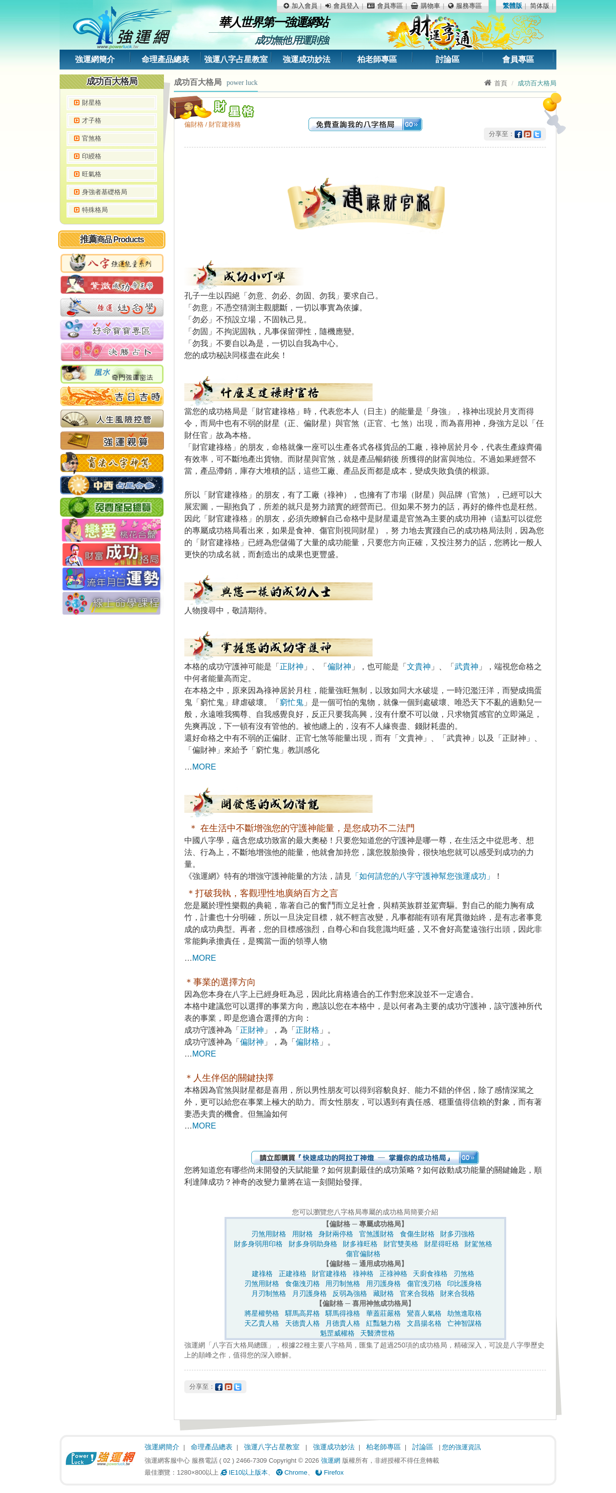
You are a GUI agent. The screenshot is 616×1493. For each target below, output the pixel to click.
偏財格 (307, 1042)
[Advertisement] (112, 772)
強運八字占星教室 (236, 59)
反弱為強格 (349, 1293)
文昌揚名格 (424, 1323)
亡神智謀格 (464, 1323)
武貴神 (466, 666)
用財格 (302, 1234)
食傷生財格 (417, 1234)
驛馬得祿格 (342, 1313)
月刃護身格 (309, 1293)
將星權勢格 (261, 1313)
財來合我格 (457, 1293)
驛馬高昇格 (302, 1313)
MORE (204, 767)
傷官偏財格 (363, 1254)
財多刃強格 (457, 1234)
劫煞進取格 (464, 1313)
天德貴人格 (302, 1323)
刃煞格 (464, 1274)
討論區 (448, 59)
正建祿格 (293, 1274)
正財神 (292, 666)
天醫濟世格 (377, 1333)
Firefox (329, 1472)
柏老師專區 (377, 59)
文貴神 (419, 666)
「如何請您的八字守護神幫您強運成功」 (422, 876)
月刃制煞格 (268, 1293)
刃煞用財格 (268, 1234)
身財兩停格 (335, 1234)
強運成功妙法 (306, 59)
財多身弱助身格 (313, 1244)
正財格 (307, 1030)
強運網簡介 (95, 59)
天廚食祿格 (430, 1274)
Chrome (292, 1472)
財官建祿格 (329, 1274)
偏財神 (339, 666)
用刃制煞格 (342, 1283)
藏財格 (383, 1293)
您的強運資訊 (461, 1447)
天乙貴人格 (261, 1323)
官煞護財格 (376, 1234)
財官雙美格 (401, 1244)
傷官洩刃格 (424, 1283)
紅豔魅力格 (383, 1323)
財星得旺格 (441, 1244)
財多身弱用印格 (258, 1244)
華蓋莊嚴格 (383, 1313)
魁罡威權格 (337, 1333)
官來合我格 (417, 1293)
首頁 (495, 83)
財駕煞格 (478, 1244)
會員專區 (518, 59)
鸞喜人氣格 (424, 1313)
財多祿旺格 (360, 1244)
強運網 (330, 1460)
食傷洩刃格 (302, 1283)
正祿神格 (393, 1274)
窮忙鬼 (292, 702)
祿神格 (363, 1274)
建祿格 (262, 1274)
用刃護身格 (383, 1283)
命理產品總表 (165, 59)
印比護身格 (464, 1283)
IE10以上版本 (244, 1472)
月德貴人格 (342, 1323)
